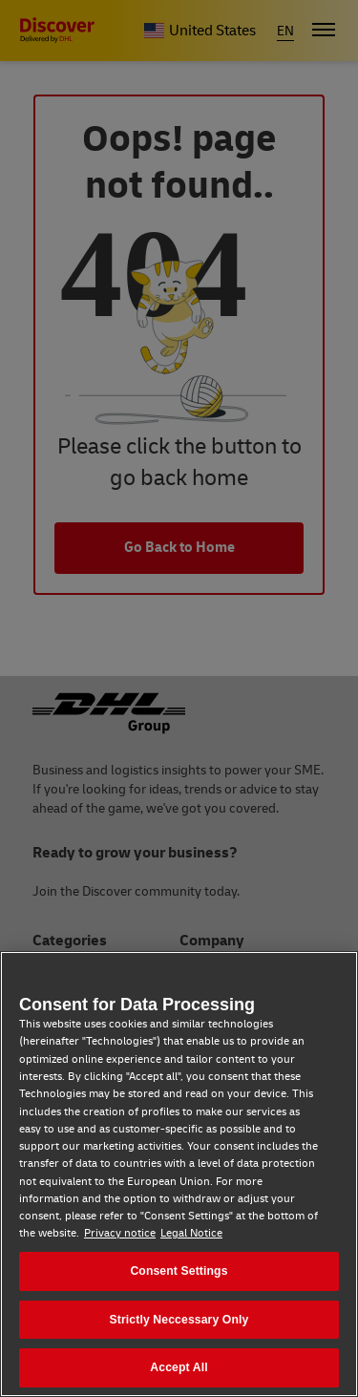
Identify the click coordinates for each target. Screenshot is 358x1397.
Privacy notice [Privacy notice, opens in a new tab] (120, 1233)
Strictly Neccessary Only (179, 1319)
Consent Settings (178, 1271)
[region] (179, 1174)
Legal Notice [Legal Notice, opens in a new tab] (191, 1233)
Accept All (178, 1367)
